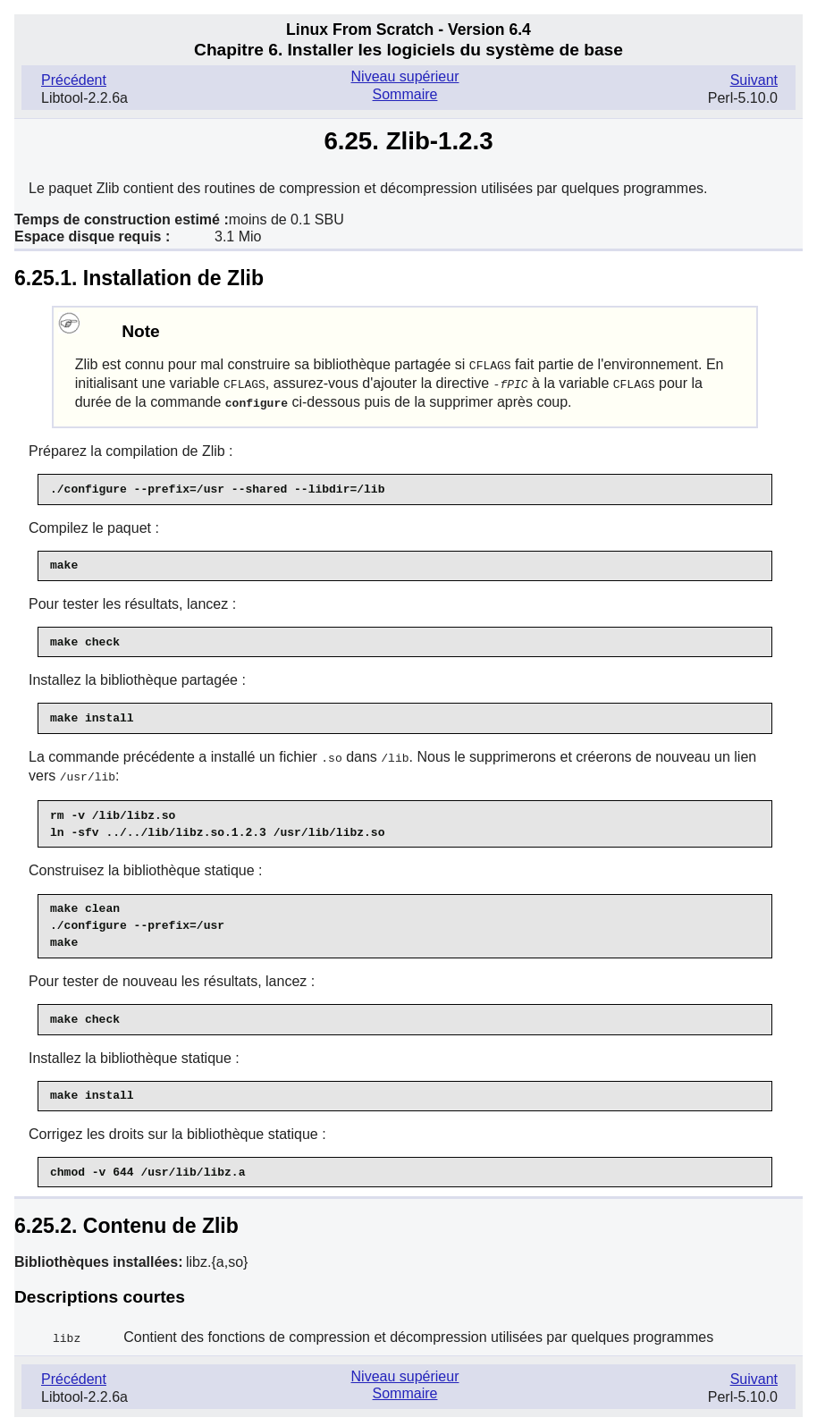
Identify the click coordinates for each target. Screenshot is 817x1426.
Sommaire (405, 94)
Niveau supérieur (405, 76)
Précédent (73, 80)
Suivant (754, 80)
